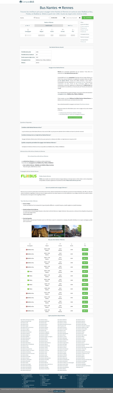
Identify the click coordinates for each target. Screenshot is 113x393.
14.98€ (85, 284)
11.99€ (85, 267)
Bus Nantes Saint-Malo (81, 324)
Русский (81, 386)
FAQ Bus (25, 378)
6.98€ (85, 271)
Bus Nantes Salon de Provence (83, 352)
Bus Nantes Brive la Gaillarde (27, 344)
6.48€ (85, 276)
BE (85, 376)
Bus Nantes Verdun (80, 345)
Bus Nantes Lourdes (80, 341)
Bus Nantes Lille (24, 322)
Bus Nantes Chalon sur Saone (27, 350)
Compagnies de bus (28, 376)
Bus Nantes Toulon (43, 349)
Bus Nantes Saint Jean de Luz (46, 364)
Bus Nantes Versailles (44, 359)
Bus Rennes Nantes (84, 104)
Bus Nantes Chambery (26, 352)
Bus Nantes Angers (25, 329)
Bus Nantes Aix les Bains (81, 329)
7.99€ (85, 258)
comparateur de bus (80, 82)
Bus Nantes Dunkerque (63, 349)
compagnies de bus (62, 94)
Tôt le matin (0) (85, 26)
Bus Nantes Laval (62, 330)
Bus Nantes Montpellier (26, 367)
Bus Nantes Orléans (43, 327)
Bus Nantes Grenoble (25, 356)
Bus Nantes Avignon (25, 333)
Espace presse (45, 381)
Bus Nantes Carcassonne (26, 349)
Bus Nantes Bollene (62, 319)
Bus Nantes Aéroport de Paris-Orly (84, 359)
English (80, 378)
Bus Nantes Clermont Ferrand (27, 353)
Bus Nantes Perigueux (44, 332)
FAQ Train (26, 382)
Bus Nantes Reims (43, 338)
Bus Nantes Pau (42, 330)
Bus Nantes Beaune (62, 356)
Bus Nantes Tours (43, 352)
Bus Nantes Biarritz (43, 362)
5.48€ (85, 289)
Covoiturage (26, 386)
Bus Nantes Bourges (62, 344)
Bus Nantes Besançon (26, 338)
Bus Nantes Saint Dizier (63, 364)
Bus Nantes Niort (43, 326)
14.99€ (85, 249)
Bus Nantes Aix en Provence (27, 327)
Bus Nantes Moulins (62, 370)
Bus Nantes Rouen (43, 341)
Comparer (87, 17)
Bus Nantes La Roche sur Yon (82, 353)
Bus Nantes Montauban (26, 365)
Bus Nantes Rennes (43, 339)
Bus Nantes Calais (25, 347)
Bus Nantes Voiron (80, 342)
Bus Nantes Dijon (25, 355)
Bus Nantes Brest (61, 335)
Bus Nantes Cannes (62, 321)
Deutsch (81, 382)
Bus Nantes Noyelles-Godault (83, 326)
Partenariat (44, 385)
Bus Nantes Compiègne (81, 361)
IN (83, 378)
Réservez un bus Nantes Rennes (74, 117)
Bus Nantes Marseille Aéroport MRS (84, 347)
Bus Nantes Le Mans (62, 322)
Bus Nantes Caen (24, 345)
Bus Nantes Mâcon (62, 368)
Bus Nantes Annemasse (26, 332)
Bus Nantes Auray (62, 332)
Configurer (50, 391)
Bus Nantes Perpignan (44, 333)
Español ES (81, 379)
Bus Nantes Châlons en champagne (66, 362)
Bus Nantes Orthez (43, 329)
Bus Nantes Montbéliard (63, 367)
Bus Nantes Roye (80, 333)
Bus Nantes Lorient (62, 336)
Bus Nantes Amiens (62, 327)
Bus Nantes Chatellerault (63, 359)
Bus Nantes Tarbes (43, 347)
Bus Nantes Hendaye (62, 329)
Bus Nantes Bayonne (25, 335)
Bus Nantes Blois (24, 341)
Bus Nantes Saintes (43, 344)
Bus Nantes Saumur (80, 321)
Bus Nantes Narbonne (44, 321)
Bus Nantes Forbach (62, 355)
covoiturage (81, 83)
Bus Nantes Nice (43, 322)
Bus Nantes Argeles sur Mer (82, 327)
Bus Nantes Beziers (25, 339)
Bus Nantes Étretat (80, 358)
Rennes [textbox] (38, 18)
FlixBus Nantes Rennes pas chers (73, 180)
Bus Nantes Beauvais (62, 358)
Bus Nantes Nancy (43, 319)
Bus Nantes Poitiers (43, 335)
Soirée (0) (84, 31)
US (84, 378)
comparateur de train (63, 83)
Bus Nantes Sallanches (63, 339)
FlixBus (40, 179)
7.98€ (85, 280)
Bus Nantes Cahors (43, 365)
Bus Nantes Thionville (81, 349)
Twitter (63, 376)
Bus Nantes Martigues (81, 364)
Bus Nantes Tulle (43, 353)
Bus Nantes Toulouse (44, 350)
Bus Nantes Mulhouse (26, 370)
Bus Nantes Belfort (25, 336)
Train (25, 379)
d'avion (71, 83)
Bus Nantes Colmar (62, 347)
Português (81, 381)
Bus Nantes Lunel (80, 338)
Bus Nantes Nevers (80, 319)
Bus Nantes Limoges (43, 367)
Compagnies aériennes (29, 385)
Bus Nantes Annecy (25, 330)
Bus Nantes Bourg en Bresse (82, 344)
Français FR (81, 376)
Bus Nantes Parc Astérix (81, 335)
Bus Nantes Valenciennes (45, 358)
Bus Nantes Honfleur (81, 339)
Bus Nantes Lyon (43, 361)
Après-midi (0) (85, 30)
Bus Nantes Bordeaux (26, 342)
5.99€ (85, 254)
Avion (25, 383)
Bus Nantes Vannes (62, 341)
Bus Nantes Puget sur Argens (45, 336)
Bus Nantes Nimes (43, 324)
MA (86, 376)
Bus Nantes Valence (43, 356)
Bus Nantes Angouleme (63, 342)
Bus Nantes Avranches (63, 365)
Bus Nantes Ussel (43, 355)
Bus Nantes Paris (24, 324)
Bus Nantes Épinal (80, 356)
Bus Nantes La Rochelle (26, 359)
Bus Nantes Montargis (26, 364)
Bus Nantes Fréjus (80, 332)
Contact (44, 378)
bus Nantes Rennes (64, 80)
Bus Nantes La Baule (81, 330)
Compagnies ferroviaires (29, 381)
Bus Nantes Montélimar (26, 368)
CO (85, 379)
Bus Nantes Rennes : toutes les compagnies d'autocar (72, 114)
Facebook (64, 378)
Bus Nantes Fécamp (80, 362)
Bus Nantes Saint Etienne (45, 342)
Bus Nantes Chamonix (44, 368)
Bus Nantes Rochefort (63, 361)
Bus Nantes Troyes (62, 352)
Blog (43, 376)
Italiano (81, 383)
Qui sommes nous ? (46, 383)
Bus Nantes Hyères (25, 358)
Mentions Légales (46, 379)
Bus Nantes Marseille (25, 361)
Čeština (81, 385)
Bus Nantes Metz (24, 362)
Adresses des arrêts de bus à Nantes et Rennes (70, 112)
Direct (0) (84, 41)
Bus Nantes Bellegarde (63, 333)
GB (86, 378)
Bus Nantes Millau (80, 336)
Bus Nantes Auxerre (62, 345)
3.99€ (85, 293)
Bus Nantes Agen (24, 326)
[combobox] (27, 17)
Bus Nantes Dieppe (62, 353)
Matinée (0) (84, 28)
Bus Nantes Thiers (80, 355)
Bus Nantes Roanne (80, 322)
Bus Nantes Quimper (62, 338)
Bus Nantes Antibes (80, 350)
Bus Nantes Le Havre (62, 350)
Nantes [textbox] (22, 18)
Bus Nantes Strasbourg (44, 345)
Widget (43, 382)
